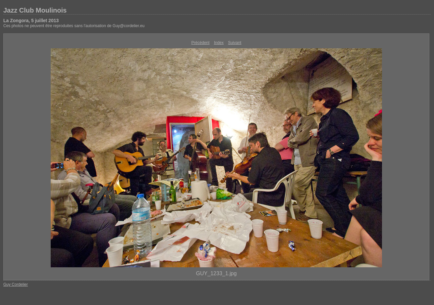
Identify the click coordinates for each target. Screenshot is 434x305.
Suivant (234, 42)
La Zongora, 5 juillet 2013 (31, 20)
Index (219, 42)
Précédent (200, 42)
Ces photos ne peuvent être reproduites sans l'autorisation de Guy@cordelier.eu (73, 25)
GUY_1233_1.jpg (216, 273)
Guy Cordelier (15, 284)
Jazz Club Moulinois (35, 10)
